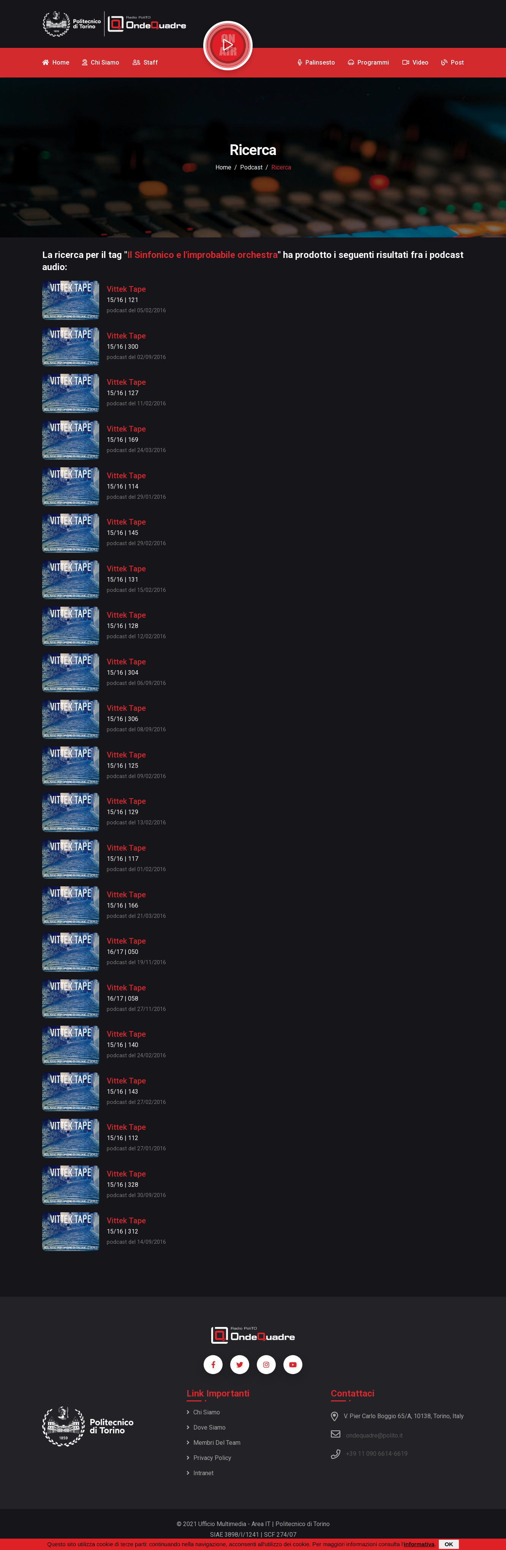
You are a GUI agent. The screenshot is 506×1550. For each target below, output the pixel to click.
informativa (419, 1544)
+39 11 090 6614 (369, 1453)
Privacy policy (209, 1457)
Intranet (200, 1473)
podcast (251, 167)
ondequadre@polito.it (367, 1434)
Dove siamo (206, 1427)
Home (223, 167)
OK (448, 1544)
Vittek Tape (126, 289)
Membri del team (213, 1442)
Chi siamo (203, 1412)
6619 (401, 1453)
